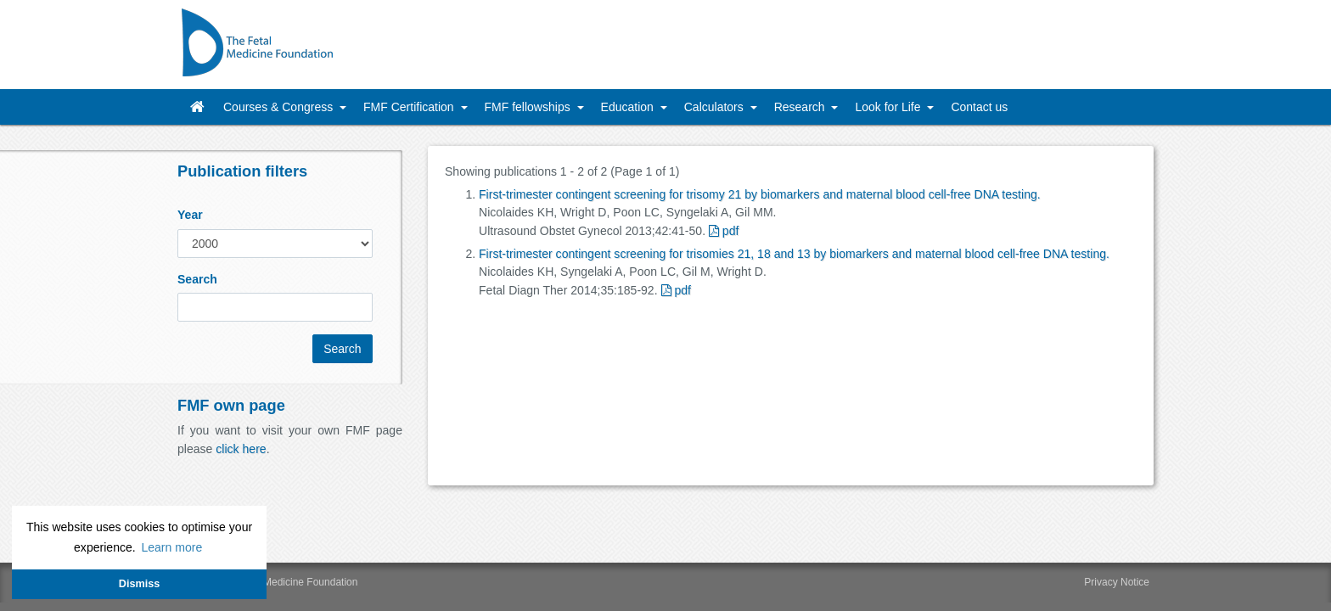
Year (190, 214)
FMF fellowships (529, 107)
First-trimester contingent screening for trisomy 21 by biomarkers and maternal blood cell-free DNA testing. (760, 194)
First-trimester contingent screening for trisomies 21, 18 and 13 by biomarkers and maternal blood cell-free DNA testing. (794, 254)
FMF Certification (410, 107)
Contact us (979, 107)
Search (197, 279)
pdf (724, 231)
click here (241, 449)
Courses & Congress (279, 107)
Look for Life (889, 107)
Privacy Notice (1116, 582)
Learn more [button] (171, 547)
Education (629, 107)
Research (801, 107)
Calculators (715, 107)
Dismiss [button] (139, 584)
